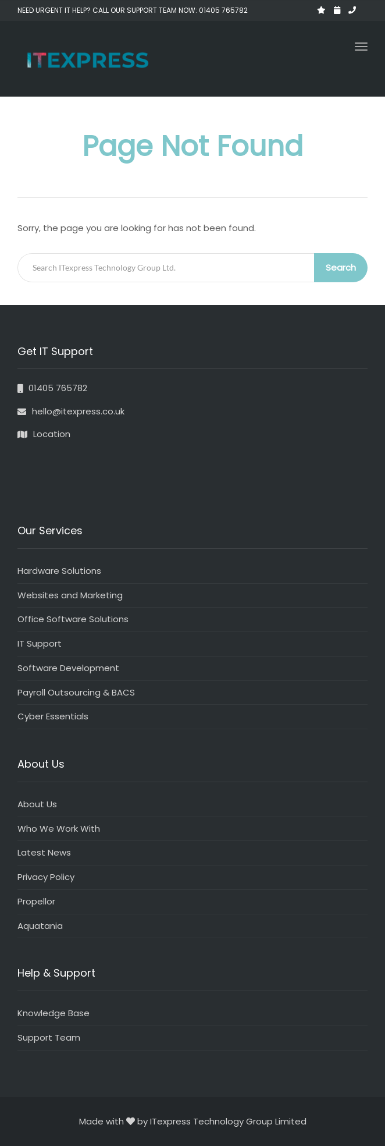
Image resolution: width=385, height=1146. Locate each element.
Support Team (48, 1037)
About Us (37, 804)
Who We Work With (58, 828)
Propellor (36, 901)
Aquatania (40, 926)
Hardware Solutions (59, 571)
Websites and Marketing (70, 595)
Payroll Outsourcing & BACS (76, 692)
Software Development (68, 668)
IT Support (39, 643)
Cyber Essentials (52, 716)
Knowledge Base (53, 1013)
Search (341, 267)
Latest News (44, 852)
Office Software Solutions (73, 619)
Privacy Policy (45, 877)
